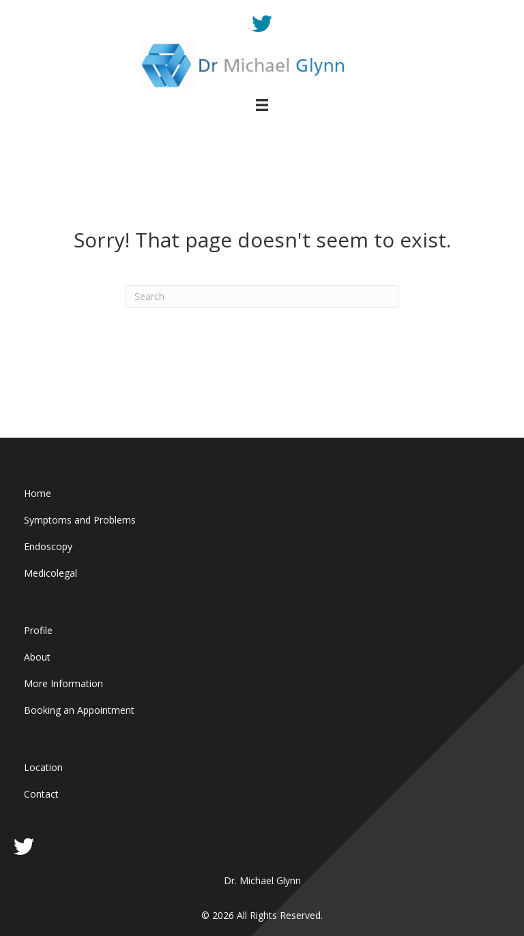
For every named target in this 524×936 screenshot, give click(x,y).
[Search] (262, 296)
